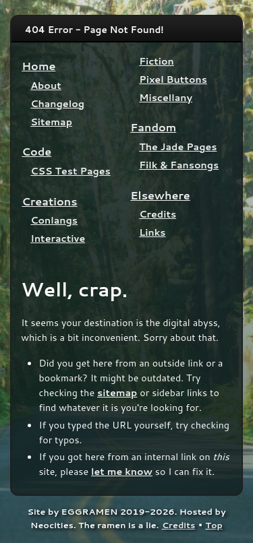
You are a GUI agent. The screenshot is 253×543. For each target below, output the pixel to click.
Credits (157, 214)
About (45, 85)
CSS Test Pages (70, 171)
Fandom (153, 127)
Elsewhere (160, 195)
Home (38, 65)
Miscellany (165, 97)
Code (36, 151)
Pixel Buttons (173, 79)
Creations (49, 201)
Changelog (57, 103)
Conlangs (54, 220)
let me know (121, 471)
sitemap (117, 392)
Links (152, 232)
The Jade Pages (178, 146)
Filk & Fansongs (179, 165)
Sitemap (51, 122)
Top (214, 525)
